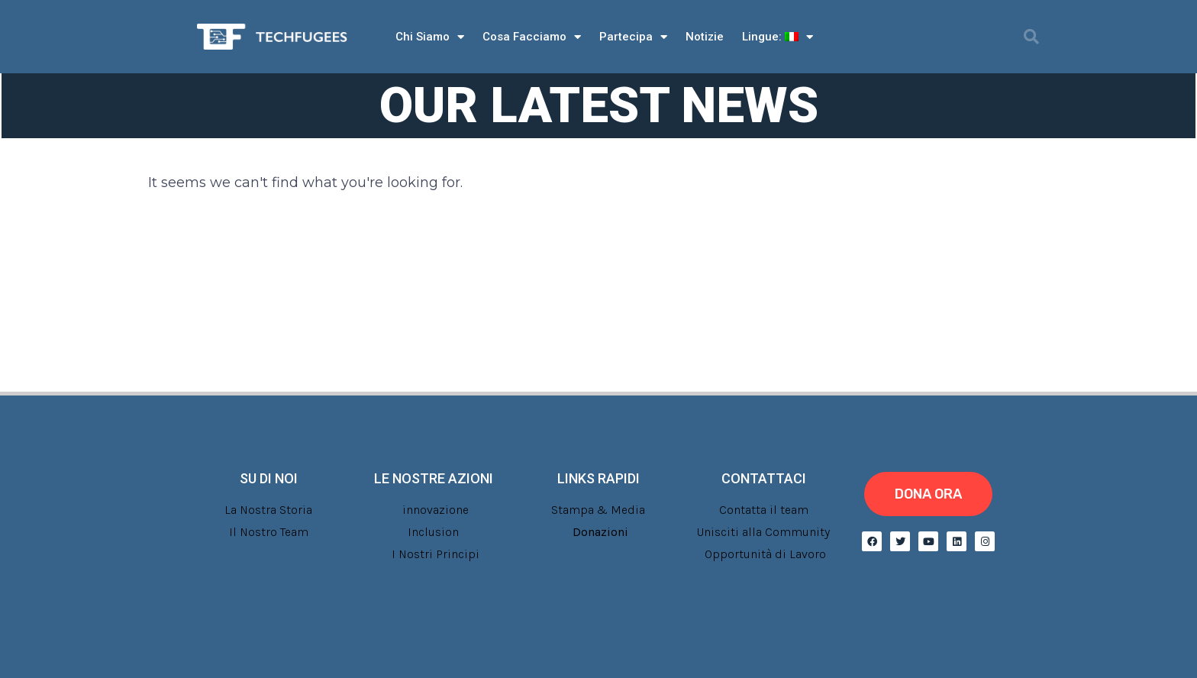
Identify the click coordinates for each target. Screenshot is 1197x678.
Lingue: (777, 37)
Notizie (705, 37)
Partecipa (633, 37)
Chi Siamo (429, 37)
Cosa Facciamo (531, 37)
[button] (1031, 36)
